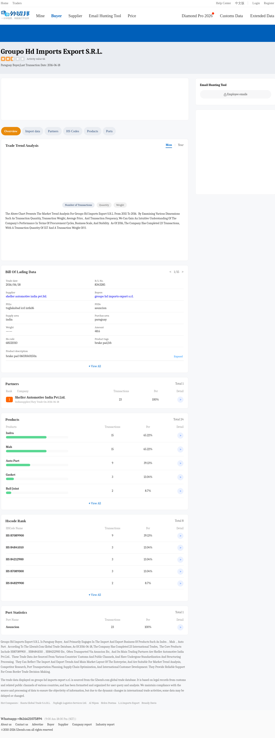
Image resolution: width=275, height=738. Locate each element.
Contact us (21, 724)
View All (94, 366)
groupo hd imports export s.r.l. (114, 296)
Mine (40, 16)
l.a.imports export (129, 702)
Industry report (105, 724)
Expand (178, 356)
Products (92, 131)
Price (132, 16)
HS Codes (72, 131)
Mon (169, 145)
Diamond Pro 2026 (197, 16)
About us (6, 724)
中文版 (239, 3)
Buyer (56, 16)
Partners (53, 131)
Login (256, 3)
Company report (82, 724)
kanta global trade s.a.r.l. (35, 702)
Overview (10, 131)
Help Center (223, 3)
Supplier (75, 16)
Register (269, 3)
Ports (109, 131)
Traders (17, 3)
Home (4, 3)
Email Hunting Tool (105, 16)
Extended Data (262, 16)
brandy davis (149, 702)
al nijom (94, 702)
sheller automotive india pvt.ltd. (26, 296)
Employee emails (235, 94)
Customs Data (231, 16)
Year (181, 145)
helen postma (108, 702)
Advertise (37, 724)
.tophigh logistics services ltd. (69, 702)
